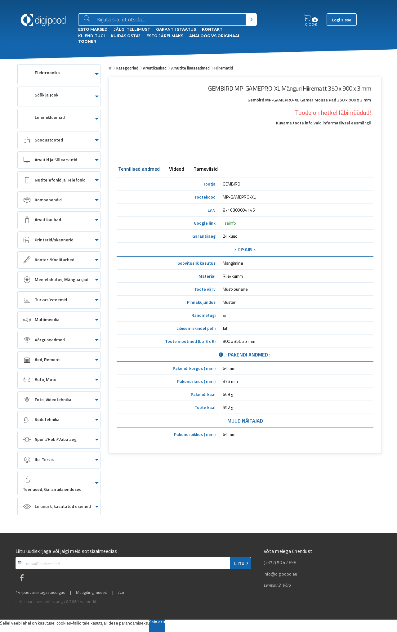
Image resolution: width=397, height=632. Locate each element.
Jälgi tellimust (132, 29)
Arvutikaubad (155, 68)
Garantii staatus (176, 29)
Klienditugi (91, 36)
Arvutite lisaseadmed (190, 68)
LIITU (239, 563)
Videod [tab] (176, 169)
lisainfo (229, 223)
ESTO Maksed (93, 29)
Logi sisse (341, 19)
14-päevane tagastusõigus (40, 592)
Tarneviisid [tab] (206, 169)
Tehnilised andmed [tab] (139, 169)
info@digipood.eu (280, 574)
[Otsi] (251, 19)
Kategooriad (127, 68)
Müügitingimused (91, 592)
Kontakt (212, 29)
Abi (121, 592)
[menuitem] (58, 74)
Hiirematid (223, 68)
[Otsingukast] (170, 20)
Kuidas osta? (126, 36)
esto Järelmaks (164, 36)
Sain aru (157, 622)
